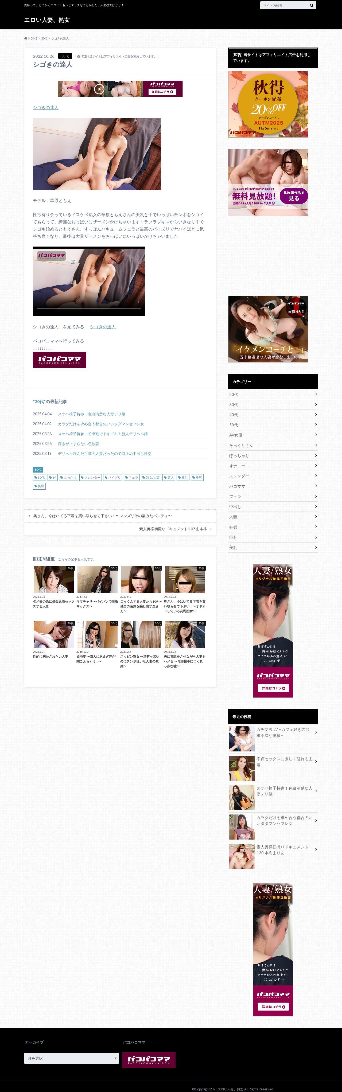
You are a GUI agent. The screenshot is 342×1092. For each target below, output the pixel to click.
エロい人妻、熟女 (48, 20)
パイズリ (114, 477)
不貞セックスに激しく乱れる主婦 (271, 754)
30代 (39, 401)
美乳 (184, 477)
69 (54, 477)
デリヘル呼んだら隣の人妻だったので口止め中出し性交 (104, 453)
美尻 (199, 477)
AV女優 (235, 433)
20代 (233, 394)
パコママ (236, 483)
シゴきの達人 (46, 107)
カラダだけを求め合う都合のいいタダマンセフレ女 (101, 423)
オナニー (236, 463)
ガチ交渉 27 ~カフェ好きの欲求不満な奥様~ (271, 727)
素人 (171, 477)
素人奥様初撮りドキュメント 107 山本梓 (173, 528)
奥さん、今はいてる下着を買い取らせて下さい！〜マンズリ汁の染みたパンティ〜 (102, 515)
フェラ (133, 477)
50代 (233, 423)
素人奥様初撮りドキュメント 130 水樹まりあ (270, 845)
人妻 (233, 512)
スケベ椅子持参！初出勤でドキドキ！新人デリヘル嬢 (103, 433)
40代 (233, 413)
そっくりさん (240, 443)
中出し (234, 502)
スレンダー (92, 477)
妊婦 (233, 522)
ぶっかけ (70, 477)
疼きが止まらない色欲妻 (78, 443)
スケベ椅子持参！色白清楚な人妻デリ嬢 (91, 413)
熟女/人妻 (153, 477)
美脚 (41, 486)
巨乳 (233, 532)
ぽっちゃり (238, 453)
